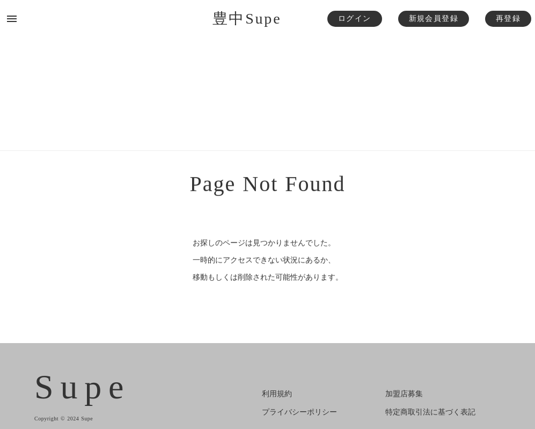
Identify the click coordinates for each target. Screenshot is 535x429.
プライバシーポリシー (299, 412)
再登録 (508, 18)
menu (11, 18)
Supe (82, 387)
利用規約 (277, 394)
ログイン (354, 18)
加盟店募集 (404, 394)
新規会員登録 (433, 18)
